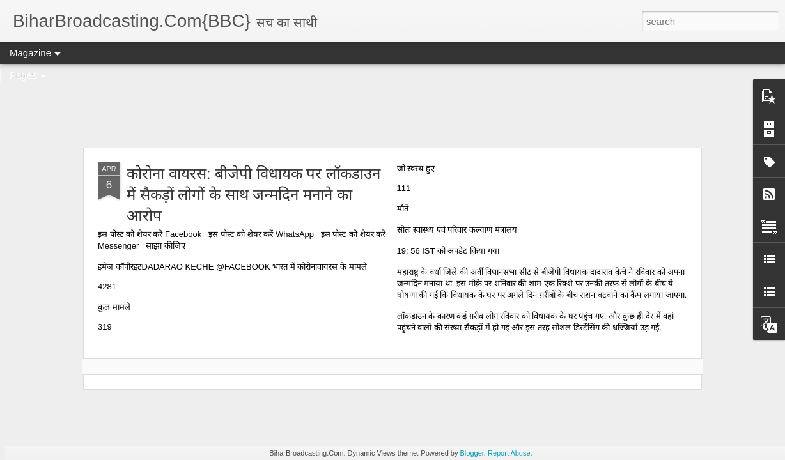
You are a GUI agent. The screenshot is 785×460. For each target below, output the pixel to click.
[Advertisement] (392, 105)
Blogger (472, 453)
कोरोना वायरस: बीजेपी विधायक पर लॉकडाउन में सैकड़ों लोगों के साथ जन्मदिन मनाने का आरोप (253, 194)
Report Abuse (509, 453)
